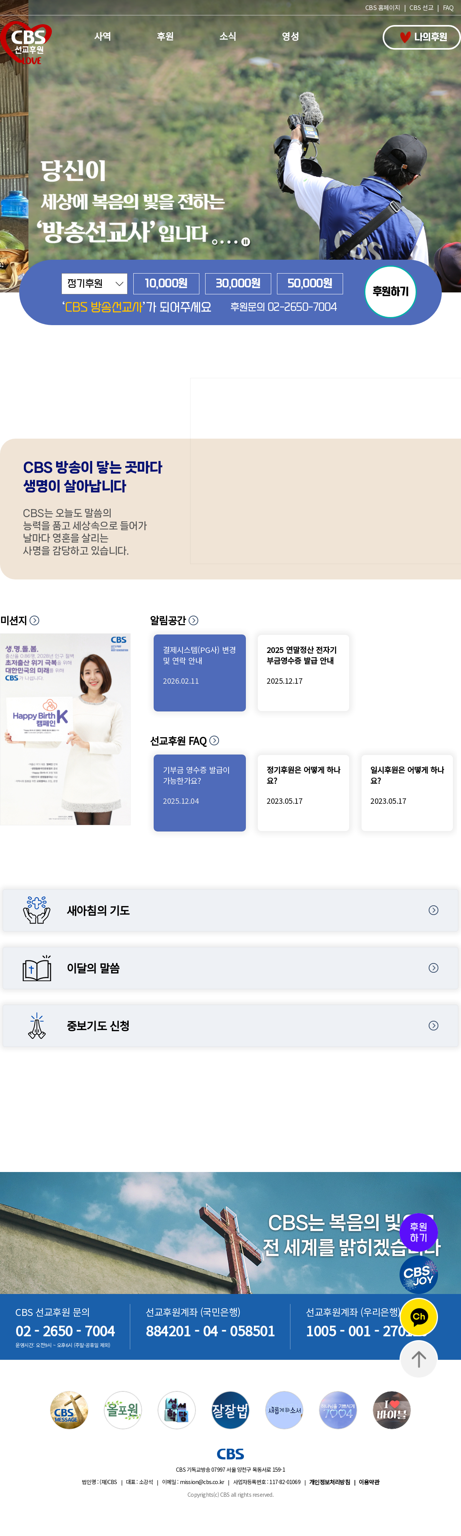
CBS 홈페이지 (382, 7)
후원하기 (391, 291)
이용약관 (369, 1482)
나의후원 (424, 37)
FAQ (448, 7)
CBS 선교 (421, 7)
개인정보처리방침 (329, 1482)
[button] (214, 242)
